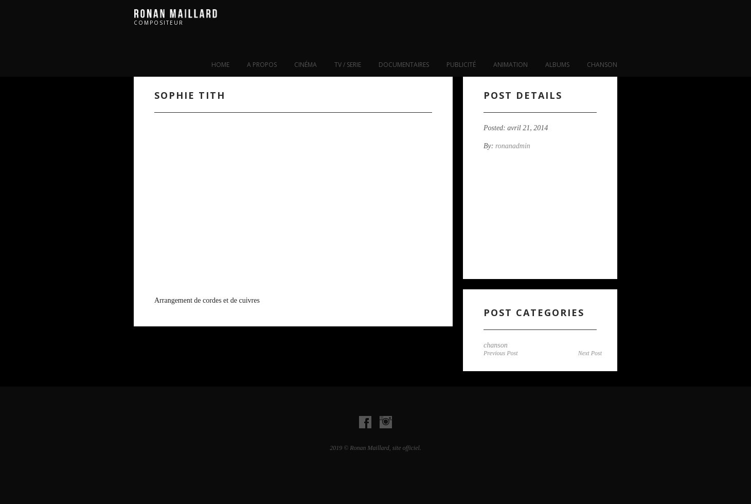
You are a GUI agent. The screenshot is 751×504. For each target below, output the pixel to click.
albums (557, 64)
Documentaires (404, 64)
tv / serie (347, 64)
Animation (510, 64)
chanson (602, 64)
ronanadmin (512, 146)
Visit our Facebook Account (365, 422)
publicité (461, 64)
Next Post (590, 353)
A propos (262, 64)
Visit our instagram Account (386, 422)
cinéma (305, 64)
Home (220, 64)
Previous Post (501, 353)
